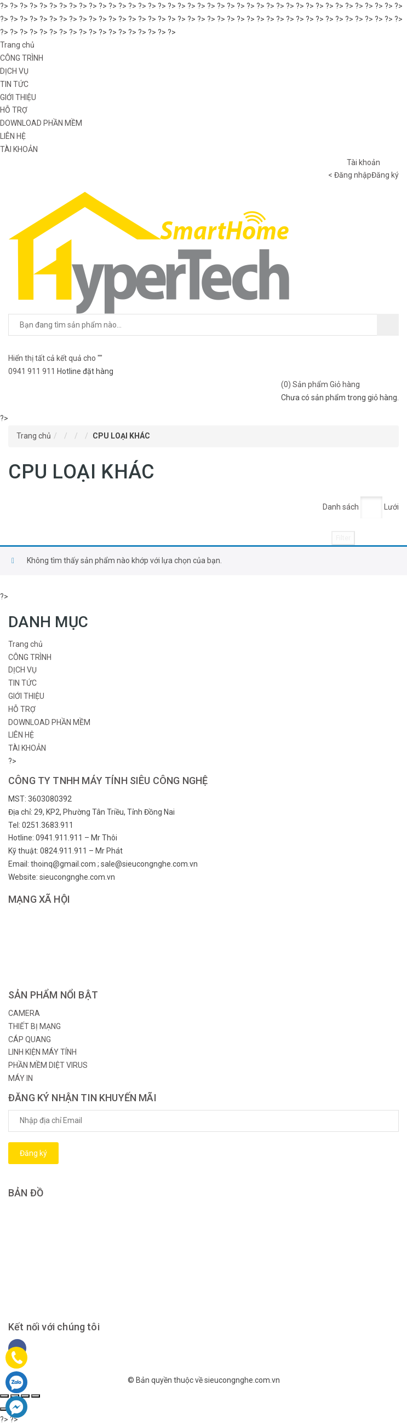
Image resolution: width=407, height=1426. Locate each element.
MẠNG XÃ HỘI (39, 899)
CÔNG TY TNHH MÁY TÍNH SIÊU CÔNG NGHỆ (108, 780)
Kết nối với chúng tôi (54, 1327)
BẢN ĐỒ (25, 1193)
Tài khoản (363, 162)
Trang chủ (33, 435)
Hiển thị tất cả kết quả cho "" (55, 358)
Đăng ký (385, 175)
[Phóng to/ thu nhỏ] (35, 1396)
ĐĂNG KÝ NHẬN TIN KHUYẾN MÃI (82, 1097)
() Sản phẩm (320, 384)
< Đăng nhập (349, 175)
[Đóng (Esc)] (4, 1396)
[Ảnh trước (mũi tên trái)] (4, 1409)
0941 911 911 (32, 371)
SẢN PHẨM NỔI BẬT (53, 995)
